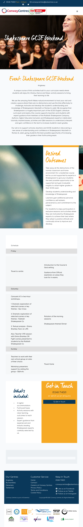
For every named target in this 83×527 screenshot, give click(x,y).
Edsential (26, 497)
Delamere (10, 485)
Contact (34, 483)
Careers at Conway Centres (41, 485)
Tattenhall (10, 488)
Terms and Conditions (39, 490)
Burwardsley (11, 483)
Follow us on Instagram (66, 494)
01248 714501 (15, 2)
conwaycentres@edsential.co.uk (44, 2)
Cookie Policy (36, 493)
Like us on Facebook (65, 489)
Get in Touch (59, 402)
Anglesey (9, 480)
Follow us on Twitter (65, 491)
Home (33, 480)
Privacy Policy (36, 488)
